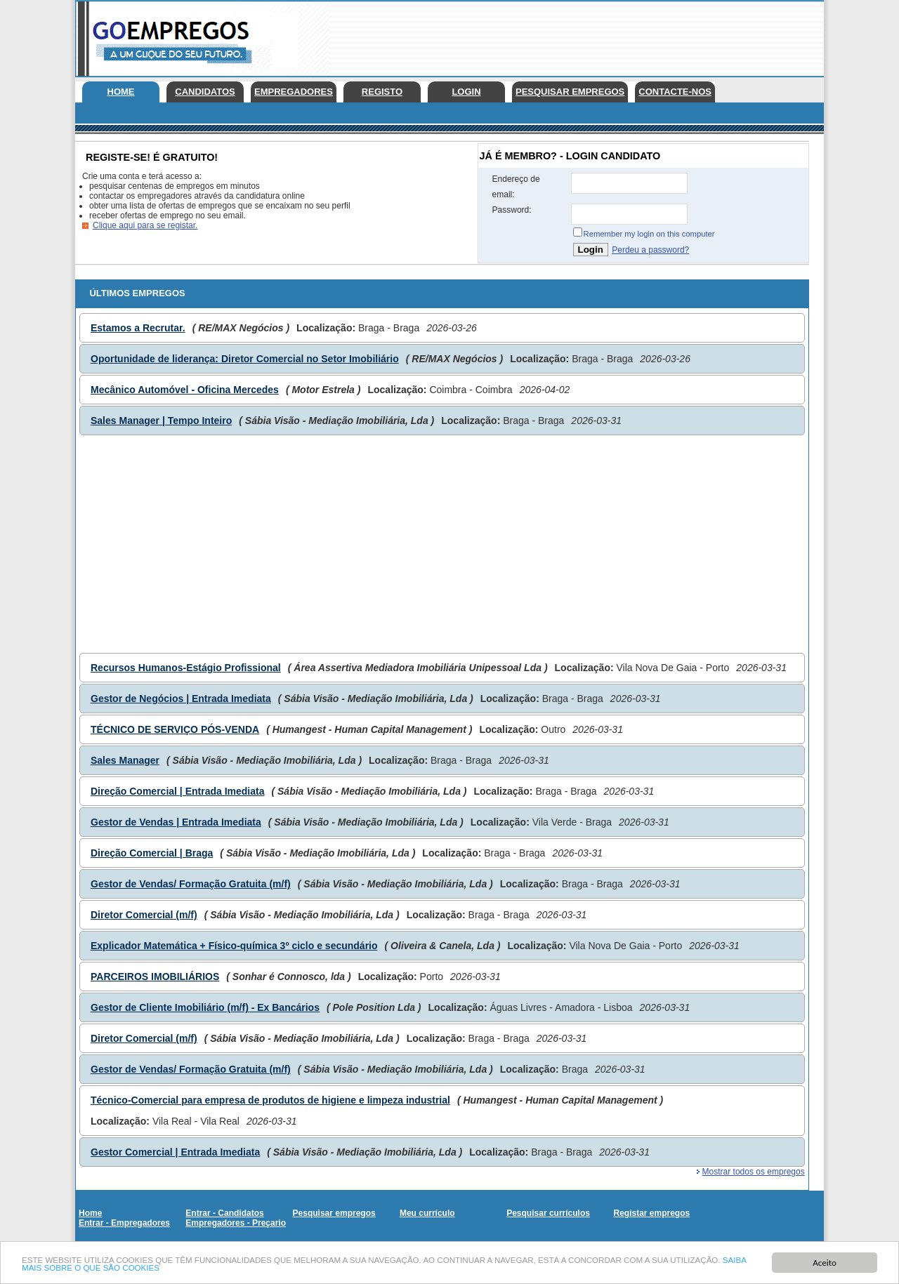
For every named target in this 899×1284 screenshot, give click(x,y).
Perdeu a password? (650, 250)
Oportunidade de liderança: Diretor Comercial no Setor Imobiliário (245, 358)
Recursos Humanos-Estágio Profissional (186, 667)
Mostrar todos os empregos (753, 1172)
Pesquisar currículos (548, 1213)
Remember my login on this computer (649, 234)
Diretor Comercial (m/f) (144, 914)
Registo (382, 91)
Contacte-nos (674, 91)
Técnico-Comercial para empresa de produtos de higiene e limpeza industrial (270, 1100)
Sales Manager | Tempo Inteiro (161, 420)
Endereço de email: (516, 186)
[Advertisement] (568, 35)
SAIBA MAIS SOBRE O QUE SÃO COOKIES (173, 1269)
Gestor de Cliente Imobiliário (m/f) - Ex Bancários (205, 1007)
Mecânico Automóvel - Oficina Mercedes (185, 389)
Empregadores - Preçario (235, 1223)
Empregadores (293, 91)
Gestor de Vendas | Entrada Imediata (176, 822)
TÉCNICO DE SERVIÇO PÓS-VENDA (175, 729)
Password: (512, 210)
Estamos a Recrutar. (138, 327)
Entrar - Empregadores (124, 1223)
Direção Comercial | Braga (152, 853)
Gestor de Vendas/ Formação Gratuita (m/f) (191, 883)
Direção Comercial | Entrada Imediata (177, 791)
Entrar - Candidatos (224, 1213)
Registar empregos (651, 1213)
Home (121, 91)
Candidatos (205, 91)
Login (466, 91)
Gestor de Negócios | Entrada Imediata (181, 698)
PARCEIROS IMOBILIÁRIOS (155, 976)
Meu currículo (427, 1213)
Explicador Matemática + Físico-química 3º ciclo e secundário (234, 945)
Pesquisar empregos (570, 91)
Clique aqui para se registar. (145, 225)
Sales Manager (125, 760)
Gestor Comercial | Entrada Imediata (175, 1152)
